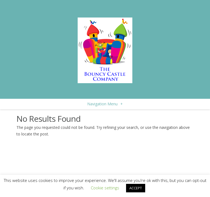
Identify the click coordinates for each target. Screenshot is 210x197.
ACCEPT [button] (135, 188)
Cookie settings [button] (105, 187)
